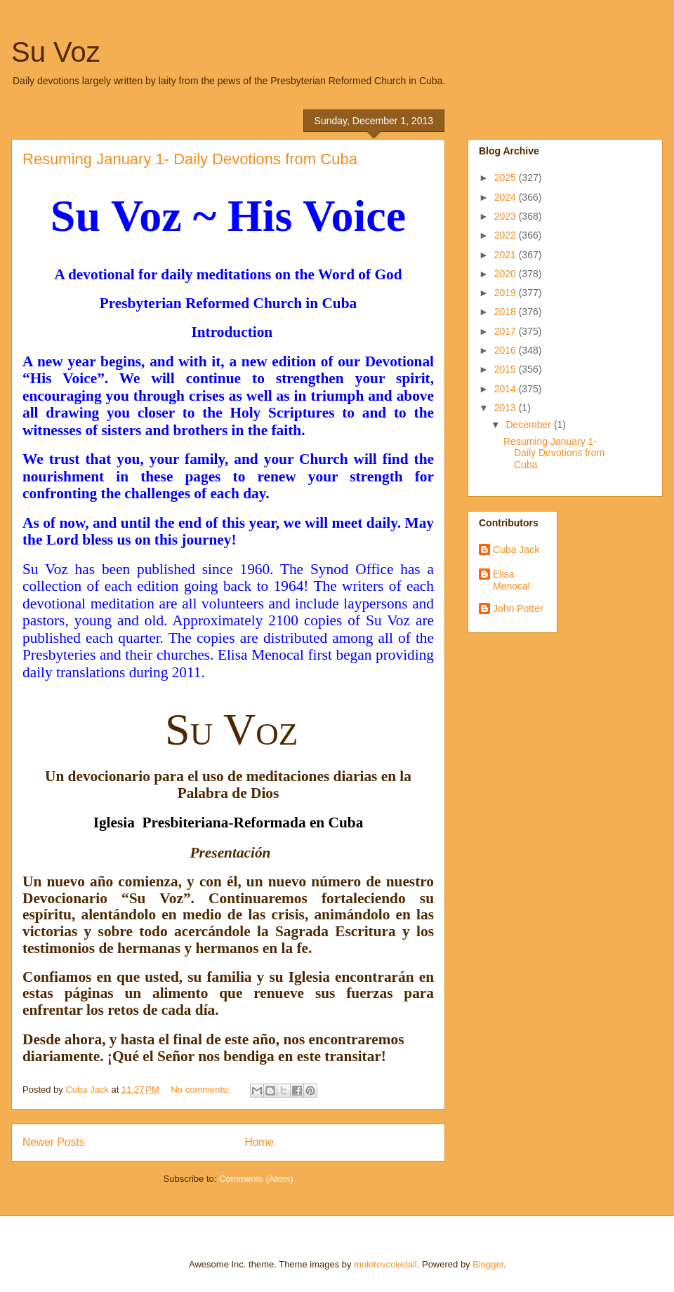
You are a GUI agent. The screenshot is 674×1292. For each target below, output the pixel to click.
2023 (506, 216)
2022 (506, 235)
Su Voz (55, 51)
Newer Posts (53, 1142)
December (529, 424)
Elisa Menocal (511, 580)
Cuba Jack (516, 549)
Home (259, 1142)
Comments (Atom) (256, 1178)
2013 (506, 407)
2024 (506, 197)
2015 (506, 369)
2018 (506, 311)
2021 (506, 254)
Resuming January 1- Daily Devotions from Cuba (189, 159)
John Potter (518, 608)
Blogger (488, 1264)
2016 (506, 350)
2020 (506, 273)
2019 (506, 292)
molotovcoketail (385, 1264)
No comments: (201, 1089)
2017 (506, 331)
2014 (506, 388)
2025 (506, 177)
